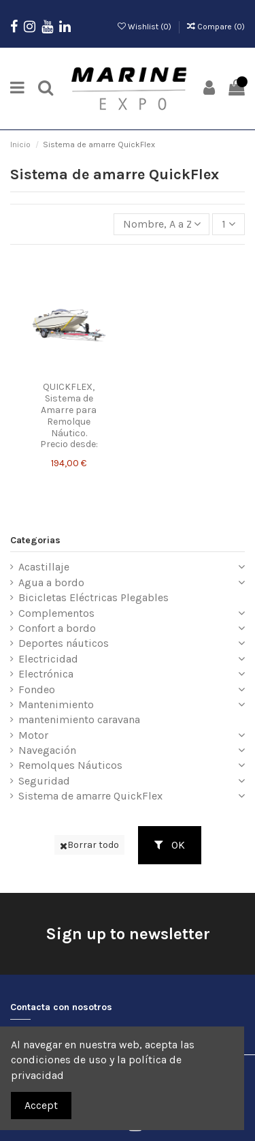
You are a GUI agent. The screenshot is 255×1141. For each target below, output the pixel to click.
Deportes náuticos (63, 643)
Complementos (56, 613)
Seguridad (44, 780)
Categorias (35, 540)
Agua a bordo (51, 582)
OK (169, 844)
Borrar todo (89, 845)
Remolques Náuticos (70, 765)
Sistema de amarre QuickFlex (90, 795)
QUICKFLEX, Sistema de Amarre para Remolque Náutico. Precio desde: (69, 415)
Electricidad (48, 658)
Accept (41, 1105)
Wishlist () (145, 26)
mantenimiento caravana (79, 719)
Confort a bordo (57, 628)
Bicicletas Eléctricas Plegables (93, 597)
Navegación (47, 750)
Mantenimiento (56, 704)
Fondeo (36, 689)
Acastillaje (43, 566)
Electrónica (45, 673)
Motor (33, 735)
